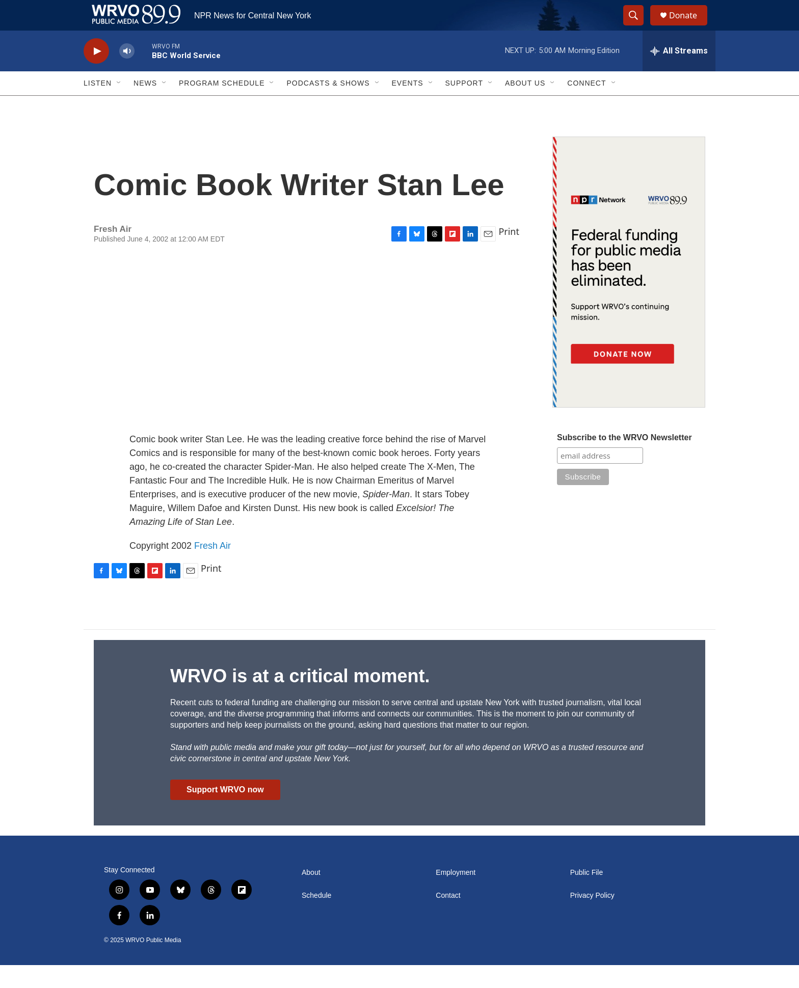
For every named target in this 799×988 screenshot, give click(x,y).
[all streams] (679, 74)
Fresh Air (212, 569)
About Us (525, 106)
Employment (455, 895)
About (311, 895)
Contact (448, 918)
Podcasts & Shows (327, 106)
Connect (586, 106)
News (145, 106)
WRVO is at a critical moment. (300, 698)
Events (407, 106)
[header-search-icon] (638, 27)
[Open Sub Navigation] (119, 106)
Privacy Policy (592, 918)
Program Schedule (221, 106)
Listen (98, 106)
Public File (586, 895)
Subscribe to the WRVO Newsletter (624, 460)
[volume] (127, 74)
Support (464, 106)
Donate (689, 26)
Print (508, 254)
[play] (96, 74)
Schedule (316, 918)
